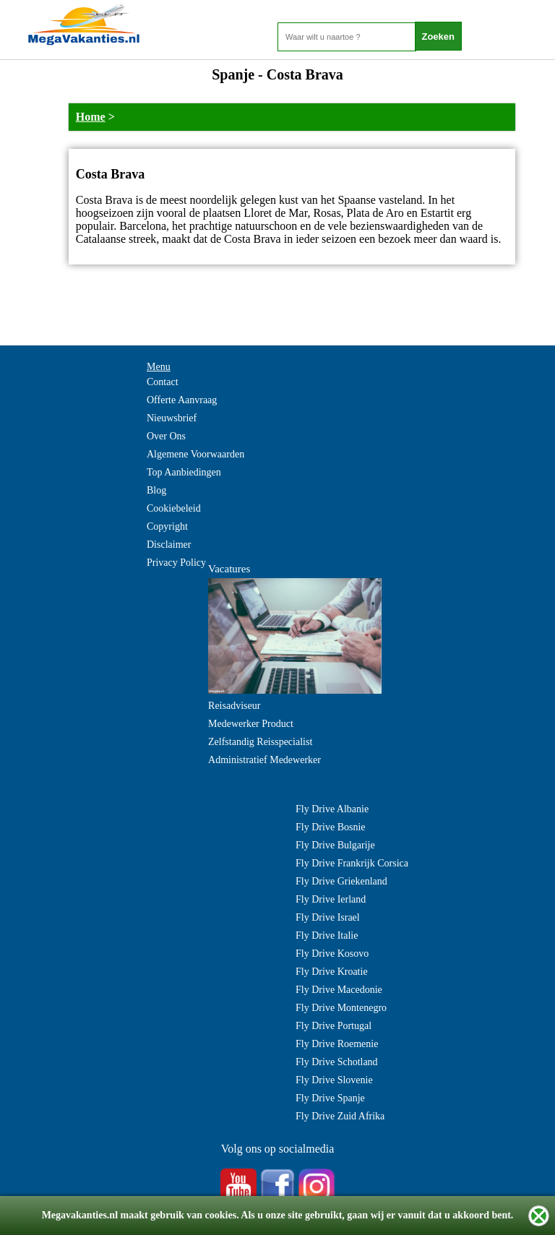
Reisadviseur (234, 705)
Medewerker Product (250, 723)
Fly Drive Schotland (337, 1062)
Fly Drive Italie (327, 935)
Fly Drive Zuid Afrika (340, 1116)
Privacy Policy (176, 562)
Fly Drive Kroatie (332, 971)
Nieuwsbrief (172, 418)
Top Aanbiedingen (184, 472)
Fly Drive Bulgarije (335, 845)
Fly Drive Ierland (331, 899)
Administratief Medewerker (264, 759)
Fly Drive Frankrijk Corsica (352, 863)
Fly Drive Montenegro (341, 1007)
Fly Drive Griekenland (341, 881)
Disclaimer (169, 544)
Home (91, 117)
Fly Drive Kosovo (332, 953)
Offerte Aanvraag (182, 400)
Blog (156, 490)
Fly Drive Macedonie (339, 989)
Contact (162, 381)
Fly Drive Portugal (333, 1025)
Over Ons (166, 436)
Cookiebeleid (174, 508)
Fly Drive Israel (328, 917)
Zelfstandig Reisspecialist (260, 741)
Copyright (167, 526)
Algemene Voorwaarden (195, 454)
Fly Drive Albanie (332, 809)
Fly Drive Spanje (330, 1098)
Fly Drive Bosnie (330, 827)
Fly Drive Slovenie (334, 1080)
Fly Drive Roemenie (337, 1043)
